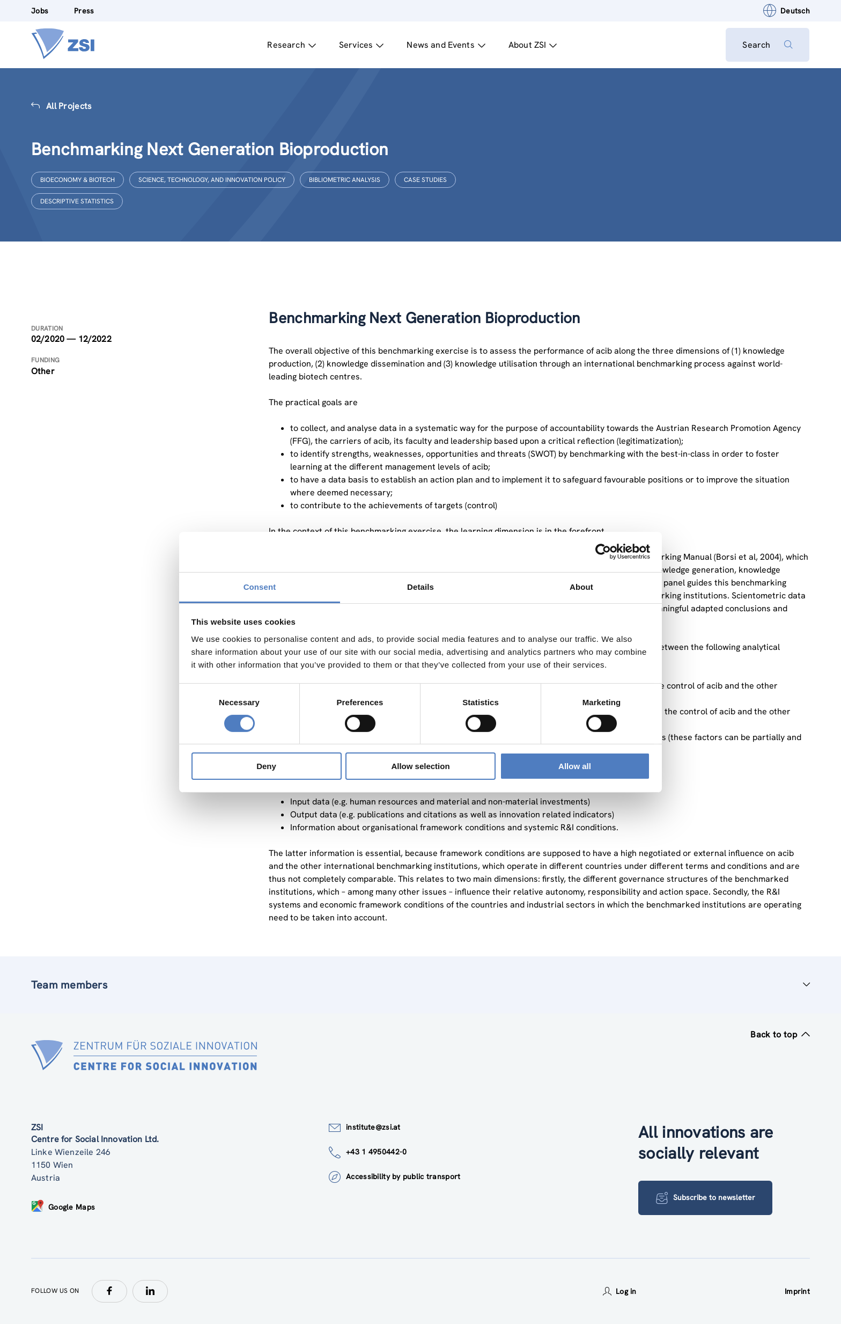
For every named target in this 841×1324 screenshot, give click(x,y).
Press (84, 11)
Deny (266, 766)
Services (360, 44)
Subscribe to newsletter (705, 1198)
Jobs (39, 11)
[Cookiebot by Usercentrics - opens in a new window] (603, 552)
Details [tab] (420, 586)
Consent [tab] (260, 586)
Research (291, 44)
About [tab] (581, 586)
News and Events (446, 44)
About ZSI (532, 44)
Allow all (574, 766)
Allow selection (420, 766)
